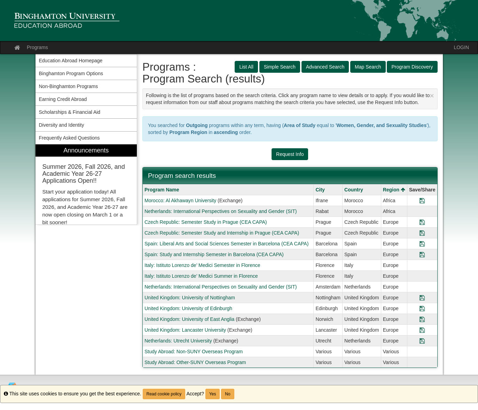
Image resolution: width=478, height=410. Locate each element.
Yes (212, 394)
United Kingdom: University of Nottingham (189, 297)
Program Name (161, 189)
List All (246, 67)
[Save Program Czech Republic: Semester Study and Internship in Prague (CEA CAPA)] (422, 233)
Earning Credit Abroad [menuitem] (63, 99)
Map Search (368, 67)
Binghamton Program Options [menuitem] (71, 73)
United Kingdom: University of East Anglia (189, 319)
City (319, 189)
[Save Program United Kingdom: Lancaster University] (422, 330)
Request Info (290, 154)
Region (394, 189)
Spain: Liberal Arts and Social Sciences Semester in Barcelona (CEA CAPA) (226, 243)
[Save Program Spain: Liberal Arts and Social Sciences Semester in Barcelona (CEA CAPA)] (422, 243)
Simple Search (280, 67)
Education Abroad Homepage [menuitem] (71, 60)
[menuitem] (86, 184)
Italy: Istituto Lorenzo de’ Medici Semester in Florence (202, 265)
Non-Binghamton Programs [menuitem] (68, 86)
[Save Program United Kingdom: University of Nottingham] (422, 297)
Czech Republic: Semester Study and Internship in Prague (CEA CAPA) (221, 233)
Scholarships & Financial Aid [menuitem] (70, 112)
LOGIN (461, 47)
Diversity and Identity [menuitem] (61, 125)
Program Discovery (412, 67)
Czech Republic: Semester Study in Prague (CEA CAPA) (205, 222)
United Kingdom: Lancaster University (185, 330)
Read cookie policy (164, 394)
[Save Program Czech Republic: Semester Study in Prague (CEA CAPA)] (422, 222)
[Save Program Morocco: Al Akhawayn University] (422, 200)
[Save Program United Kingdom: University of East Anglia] (422, 319)
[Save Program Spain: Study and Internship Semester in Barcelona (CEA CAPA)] (422, 254)
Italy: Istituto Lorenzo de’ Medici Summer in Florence (201, 276)
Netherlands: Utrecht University (178, 341)
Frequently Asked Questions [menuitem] (69, 138)
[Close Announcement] (432, 95)
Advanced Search (325, 67)
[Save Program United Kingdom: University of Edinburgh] (422, 308)
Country (353, 189)
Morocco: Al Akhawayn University (180, 200)
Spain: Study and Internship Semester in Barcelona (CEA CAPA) (214, 254)
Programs (37, 47)
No (227, 394)
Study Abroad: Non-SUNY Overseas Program (193, 351)
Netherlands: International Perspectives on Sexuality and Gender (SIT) (220, 211)
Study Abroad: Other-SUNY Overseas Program (195, 362)
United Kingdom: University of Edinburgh (188, 308)
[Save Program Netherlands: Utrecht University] (422, 341)
